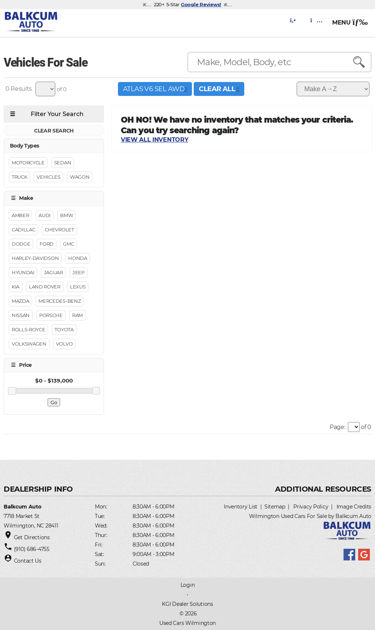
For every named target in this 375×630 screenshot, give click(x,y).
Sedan (62, 163)
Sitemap (274, 506)
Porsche (51, 315)
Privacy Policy (310, 506)
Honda (77, 258)
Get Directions (32, 537)
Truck (19, 177)
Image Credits (354, 506)
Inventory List (240, 506)
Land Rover (44, 287)
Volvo (64, 344)
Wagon (79, 177)
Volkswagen (29, 344)
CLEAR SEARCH (54, 130)
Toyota (64, 329)
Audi (44, 215)
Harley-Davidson (35, 258)
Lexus (77, 287)
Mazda (20, 301)
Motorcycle (28, 163)
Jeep (79, 272)
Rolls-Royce (28, 329)
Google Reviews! (201, 4)
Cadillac (23, 229)
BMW (66, 215)
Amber (20, 215)
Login (188, 585)
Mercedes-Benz (59, 301)
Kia (15, 287)
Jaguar (53, 272)
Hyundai (23, 272)
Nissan (21, 315)
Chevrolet (59, 229)
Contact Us (27, 561)
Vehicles (48, 177)
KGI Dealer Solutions (187, 604)
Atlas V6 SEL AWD (155, 89)
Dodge (21, 244)
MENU (350, 23)
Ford (46, 244)
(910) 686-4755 (31, 549)
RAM (77, 315)
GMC (68, 244)
